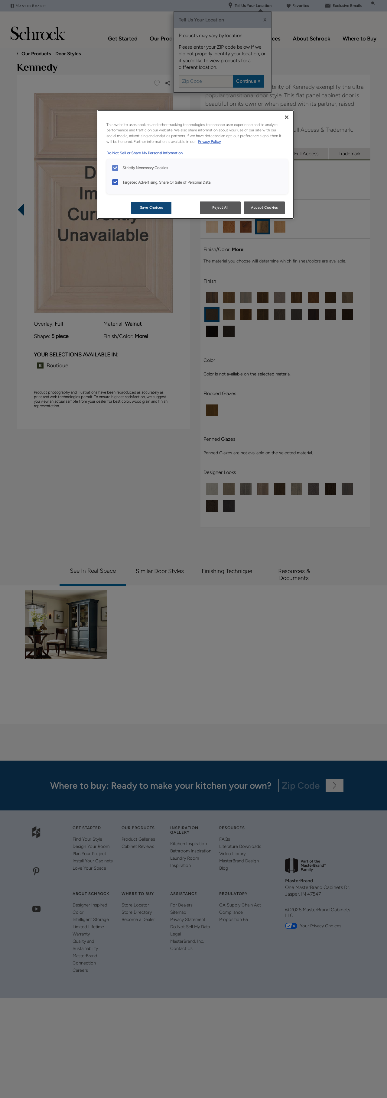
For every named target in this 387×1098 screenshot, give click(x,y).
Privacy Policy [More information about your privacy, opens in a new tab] (209, 141)
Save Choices (151, 207)
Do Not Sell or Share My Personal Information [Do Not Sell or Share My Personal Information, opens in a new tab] (144, 153)
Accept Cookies (264, 207)
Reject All (220, 207)
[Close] (286, 117)
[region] (195, 164)
